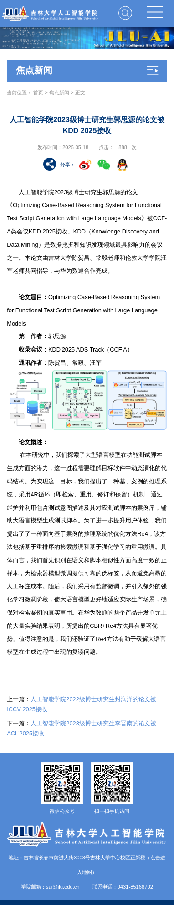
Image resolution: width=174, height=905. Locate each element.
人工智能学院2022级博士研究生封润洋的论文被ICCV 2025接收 (81, 704)
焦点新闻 (59, 92)
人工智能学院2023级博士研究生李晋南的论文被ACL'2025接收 (81, 728)
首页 (38, 92)
